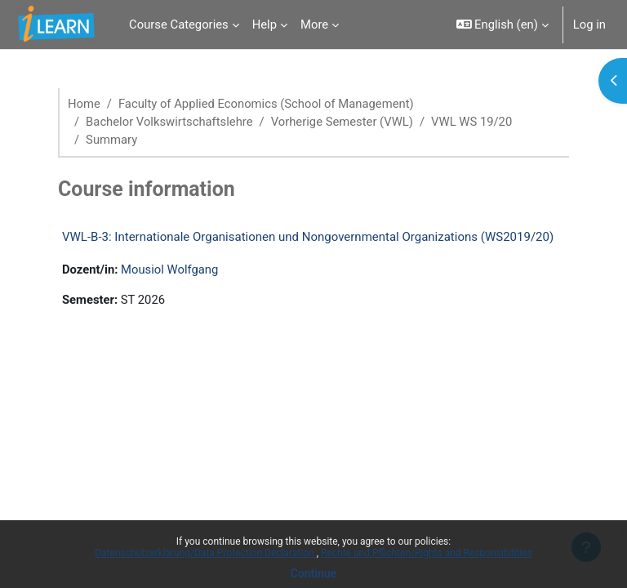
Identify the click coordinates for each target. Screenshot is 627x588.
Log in (589, 24)
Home (84, 103)
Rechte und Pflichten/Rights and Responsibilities (426, 553)
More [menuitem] (314, 24)
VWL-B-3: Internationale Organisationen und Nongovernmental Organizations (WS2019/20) (308, 236)
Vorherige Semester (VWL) (342, 121)
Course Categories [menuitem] (179, 24)
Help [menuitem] (264, 24)
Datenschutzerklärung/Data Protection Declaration (205, 553)
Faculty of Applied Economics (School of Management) (266, 103)
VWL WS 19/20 (471, 121)
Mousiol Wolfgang (169, 269)
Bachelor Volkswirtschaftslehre (169, 121)
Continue (314, 573)
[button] (502, 24)
